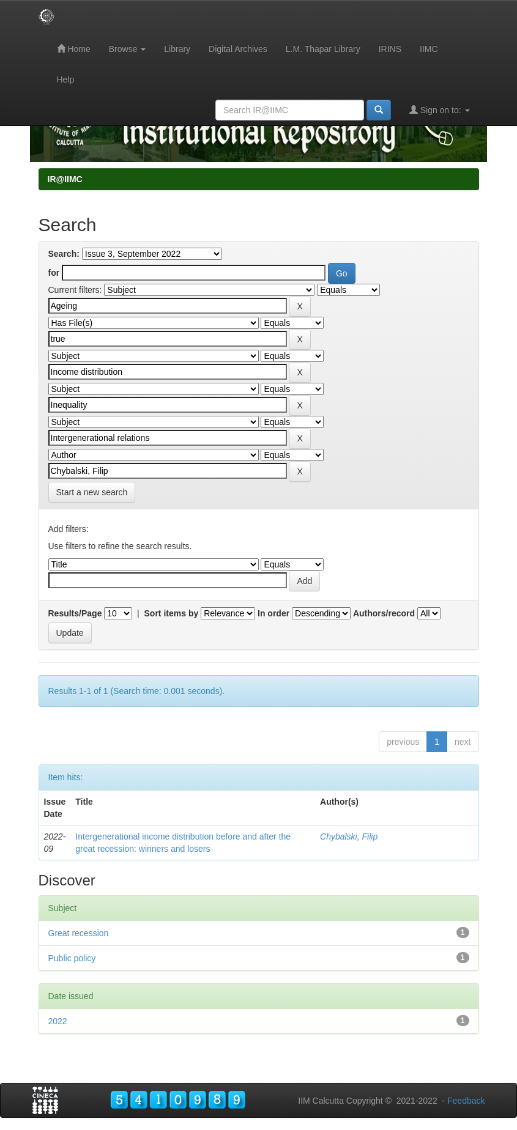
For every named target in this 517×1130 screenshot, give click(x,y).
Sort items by (171, 613)
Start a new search (92, 492)
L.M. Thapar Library (323, 49)
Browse (127, 49)
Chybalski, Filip (349, 836)
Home (74, 48)
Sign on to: (439, 110)
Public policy (72, 958)
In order (273, 613)
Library (177, 49)
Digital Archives (238, 49)
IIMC (429, 49)
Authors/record (384, 613)
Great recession (78, 933)
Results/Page (75, 613)
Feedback (466, 1101)
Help (66, 79)
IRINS (390, 49)
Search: (64, 254)
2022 (57, 1021)
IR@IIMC (65, 179)
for (54, 273)
